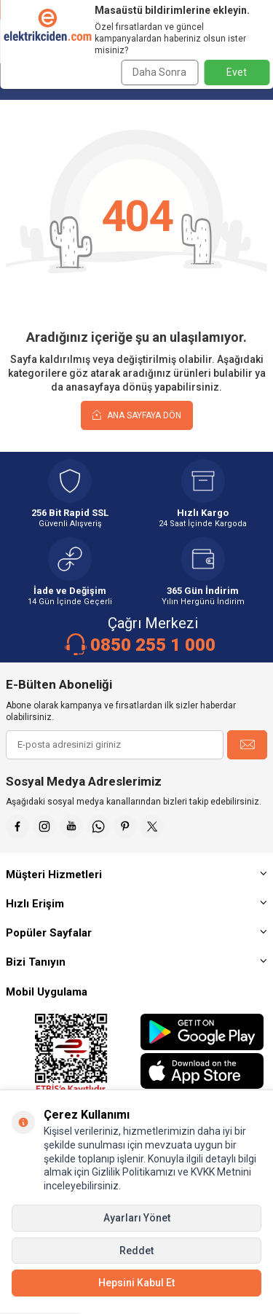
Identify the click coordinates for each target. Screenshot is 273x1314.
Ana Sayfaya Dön (136, 415)
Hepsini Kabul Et (136, 1282)
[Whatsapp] (98, 826)
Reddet (136, 1250)
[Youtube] (71, 826)
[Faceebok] (17, 826)
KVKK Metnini (220, 1172)
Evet (236, 72)
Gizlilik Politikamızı (133, 1172)
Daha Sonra (159, 72)
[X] (152, 826)
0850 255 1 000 (152, 645)
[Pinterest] (125, 826)
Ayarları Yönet (136, 1218)
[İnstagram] (44, 826)
